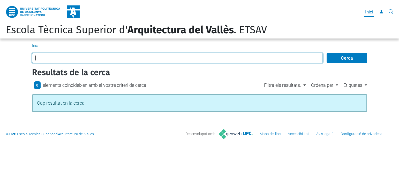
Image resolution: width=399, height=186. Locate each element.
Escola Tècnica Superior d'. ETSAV (136, 30)
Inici (369, 11)
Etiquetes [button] (352, 85)
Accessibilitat (298, 134)
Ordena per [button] (322, 85)
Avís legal (323, 134)
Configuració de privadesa (361, 134)
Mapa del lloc (270, 134)
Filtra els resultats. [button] (282, 85)
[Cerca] (391, 12)
